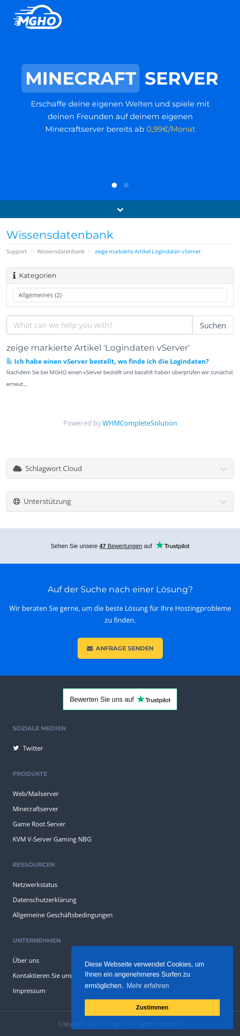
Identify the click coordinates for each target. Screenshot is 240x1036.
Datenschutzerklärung (44, 899)
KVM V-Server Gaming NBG (52, 839)
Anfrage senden (120, 648)
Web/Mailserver (36, 793)
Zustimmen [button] (152, 1007)
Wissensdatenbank (61, 251)
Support (16, 251)
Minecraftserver (35, 808)
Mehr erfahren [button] (148, 985)
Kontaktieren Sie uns (42, 975)
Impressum (29, 990)
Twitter (27, 748)
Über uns (26, 960)
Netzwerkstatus (35, 884)
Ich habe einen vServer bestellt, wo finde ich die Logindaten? (107, 361)
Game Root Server (39, 824)
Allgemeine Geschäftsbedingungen (63, 915)
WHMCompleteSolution (139, 423)
